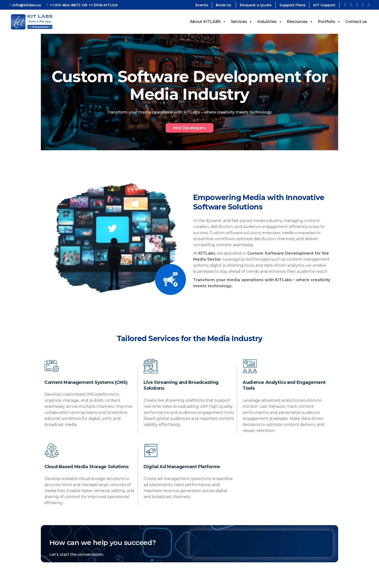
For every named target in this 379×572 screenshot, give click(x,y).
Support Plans (292, 5)
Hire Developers (189, 128)
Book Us (224, 5)
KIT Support (324, 5)
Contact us (356, 21)
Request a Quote (256, 5)
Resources (300, 21)
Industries (269, 21)
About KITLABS (208, 21)
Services (241, 21)
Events (202, 5)
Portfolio (329, 21)
